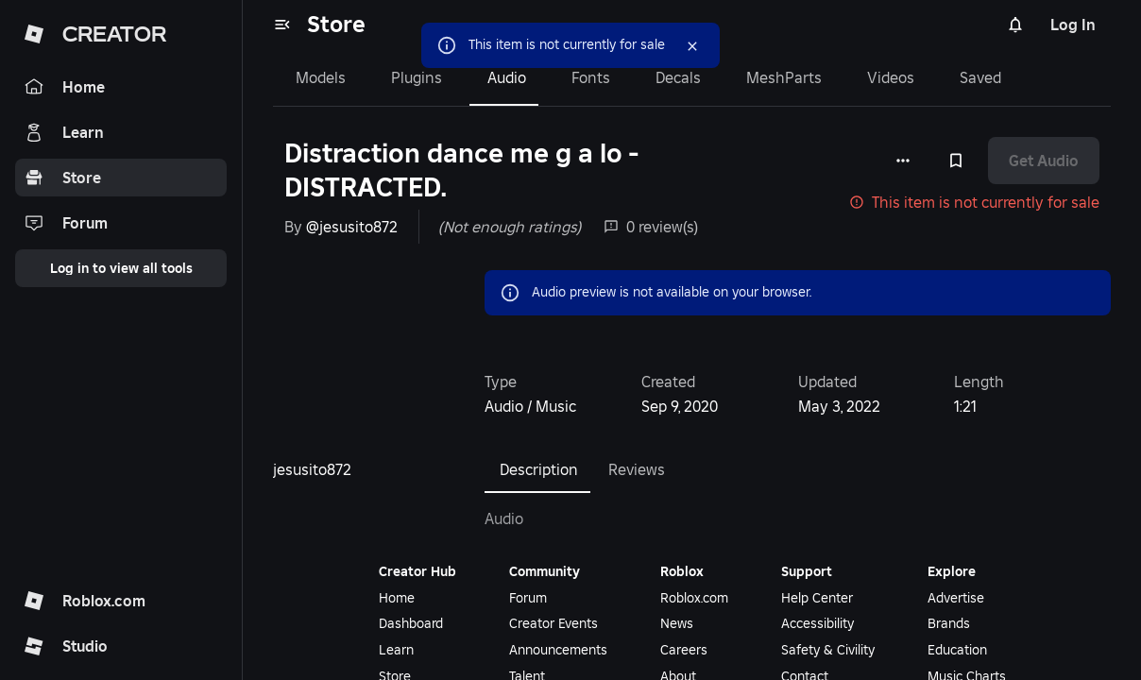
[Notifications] (1015, 25)
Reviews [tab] (636, 469)
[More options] (903, 160)
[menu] (282, 25)
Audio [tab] (506, 77)
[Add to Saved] (956, 160)
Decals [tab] (678, 77)
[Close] (692, 46)
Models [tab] (321, 77)
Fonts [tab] (590, 77)
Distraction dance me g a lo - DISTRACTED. (461, 170)
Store (336, 24)
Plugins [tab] (416, 77)
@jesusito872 (352, 226)
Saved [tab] (980, 77)
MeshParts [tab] (784, 77)
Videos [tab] (890, 77)
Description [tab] (539, 469)
